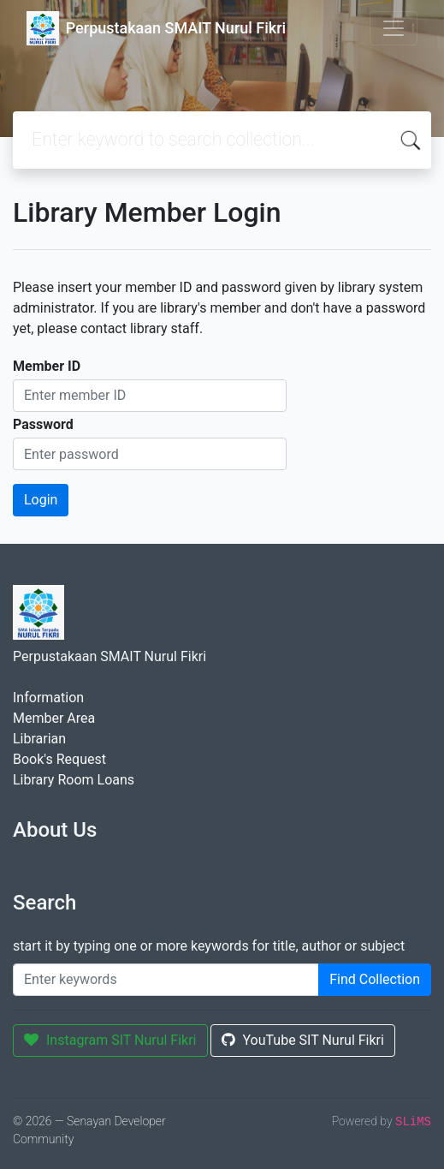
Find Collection (374, 979)
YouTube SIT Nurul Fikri (302, 1040)
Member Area (54, 718)
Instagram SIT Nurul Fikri (110, 1040)
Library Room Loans (73, 780)
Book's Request (59, 759)
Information (48, 697)
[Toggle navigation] (393, 28)
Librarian (39, 739)
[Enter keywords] (166, 979)
